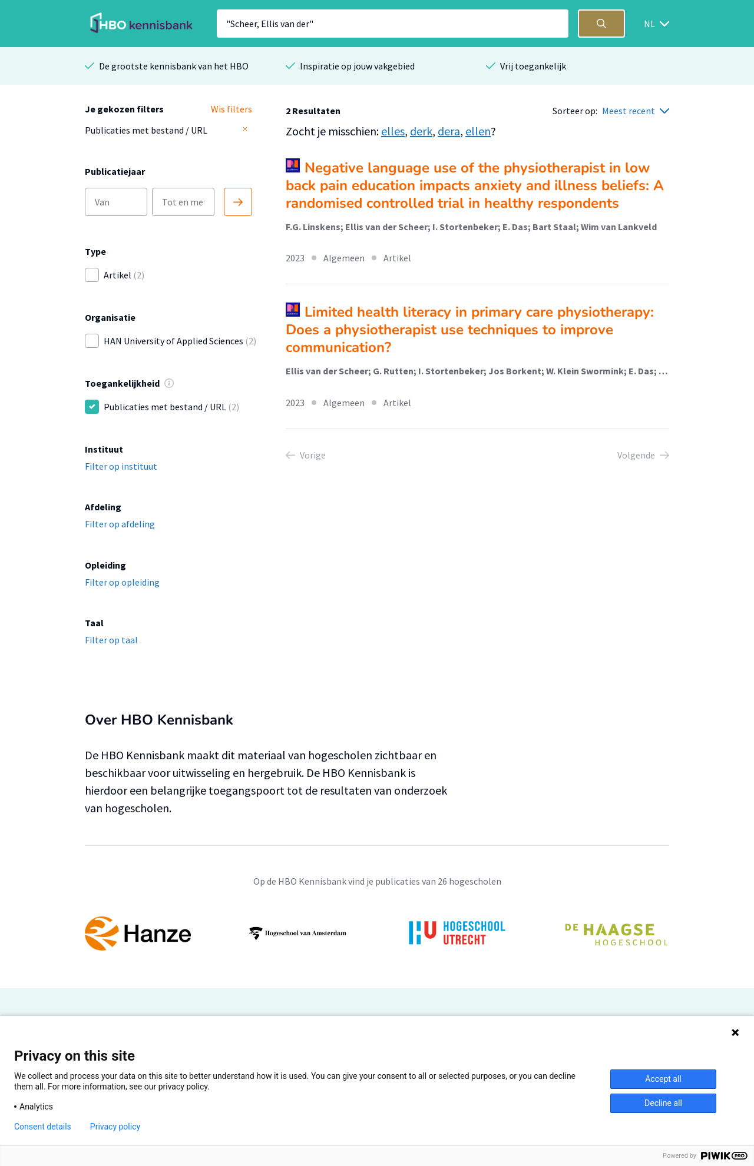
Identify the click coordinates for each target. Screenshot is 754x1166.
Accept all (663, 1079)
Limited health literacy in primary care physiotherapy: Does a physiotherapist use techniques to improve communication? (470, 330)
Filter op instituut (121, 466)
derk (421, 131)
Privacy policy (115, 1126)
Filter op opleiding (122, 582)
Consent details (42, 1126)
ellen (478, 131)
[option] (377, 933)
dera (449, 131)
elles (393, 131)
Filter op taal (111, 640)
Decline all (663, 1103)
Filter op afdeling (120, 524)
